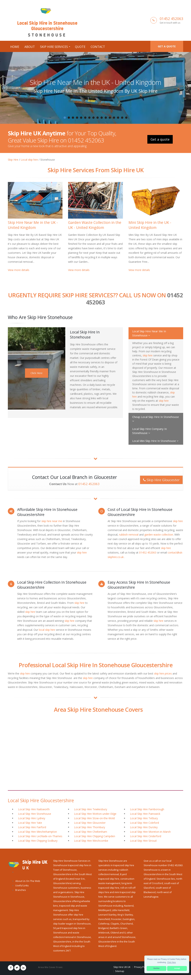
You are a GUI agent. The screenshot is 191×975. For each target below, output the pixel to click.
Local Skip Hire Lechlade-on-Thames (40, 836)
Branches (20, 889)
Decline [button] (156, 968)
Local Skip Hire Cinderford (145, 836)
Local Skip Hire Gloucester (90, 822)
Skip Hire (13, 159)
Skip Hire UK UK (121, 966)
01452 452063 (171, 18)
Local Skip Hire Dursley (144, 827)
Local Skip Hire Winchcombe (91, 840)
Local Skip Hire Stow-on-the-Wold (94, 818)
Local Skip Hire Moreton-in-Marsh (150, 831)
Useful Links (22, 885)
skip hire (148, 355)
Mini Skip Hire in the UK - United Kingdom (150, 225)
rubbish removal (128, 534)
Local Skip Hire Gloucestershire (41, 800)
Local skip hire (29, 159)
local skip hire (47, 629)
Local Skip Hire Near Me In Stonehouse (149, 333)
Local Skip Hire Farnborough (147, 809)
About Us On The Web (27, 880)
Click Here (37, 373)
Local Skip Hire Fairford (32, 827)
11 (106, 117)
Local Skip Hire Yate (30, 822)
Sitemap (119, 971)
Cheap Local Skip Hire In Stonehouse (155, 418)
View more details (18, 269)
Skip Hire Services (54, 47)
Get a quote (167, 46)
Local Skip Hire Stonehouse (34, 813)
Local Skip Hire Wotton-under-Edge (95, 813)
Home (14, 47)
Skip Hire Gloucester (161, 479)
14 (118, 117)
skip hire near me (51, 521)
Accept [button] (177, 968)
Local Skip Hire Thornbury (89, 827)
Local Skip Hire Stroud (143, 840)
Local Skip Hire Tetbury (144, 818)
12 (110, 117)
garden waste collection (158, 534)
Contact (98, 47)
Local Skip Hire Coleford (144, 822)
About (29, 47)
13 (114, 117)
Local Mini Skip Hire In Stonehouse (155, 440)
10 (102, 117)
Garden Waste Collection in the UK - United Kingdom (94, 225)
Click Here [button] (171, 962)
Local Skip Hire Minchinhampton (37, 831)
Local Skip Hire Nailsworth (34, 809)
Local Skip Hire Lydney (31, 818)
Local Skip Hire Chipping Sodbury (37, 840)
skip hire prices (163, 673)
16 (126, 117)
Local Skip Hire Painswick (145, 813)
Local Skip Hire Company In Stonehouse (149, 431)
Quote (80, 47)
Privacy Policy (141, 966)
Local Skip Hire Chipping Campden (94, 836)
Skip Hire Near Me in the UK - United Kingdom (95, 82)
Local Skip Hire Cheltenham (90, 831)
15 (122, 117)
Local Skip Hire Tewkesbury (90, 809)
